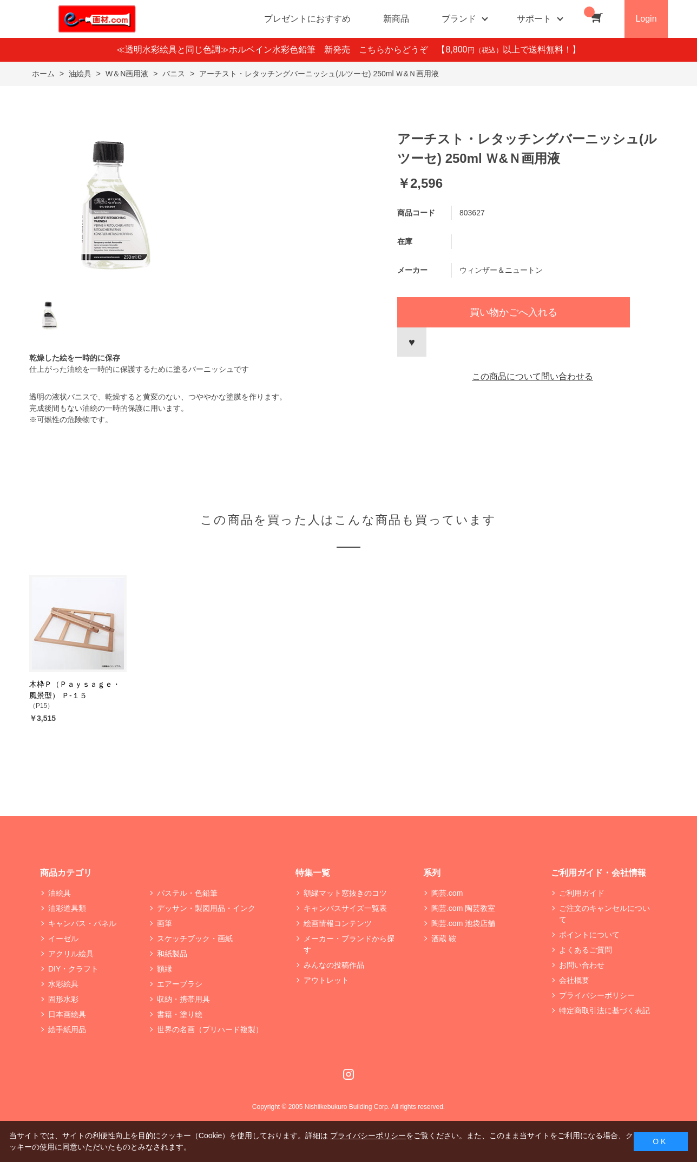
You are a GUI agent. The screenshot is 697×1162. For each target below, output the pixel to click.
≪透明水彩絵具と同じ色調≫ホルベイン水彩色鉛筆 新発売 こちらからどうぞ (276, 49)
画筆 (164, 923)
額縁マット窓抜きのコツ (345, 893)
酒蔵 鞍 (443, 938)
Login (645, 18)
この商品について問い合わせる (532, 376)
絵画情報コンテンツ (338, 923)
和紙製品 (172, 953)
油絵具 (59, 893)
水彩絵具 (63, 984)
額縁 (164, 968)
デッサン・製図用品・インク (206, 908)
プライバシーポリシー (597, 995)
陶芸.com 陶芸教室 (463, 908)
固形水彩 (63, 999)
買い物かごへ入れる (513, 312)
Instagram (348, 1074)
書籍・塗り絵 (179, 1014)
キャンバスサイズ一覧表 (345, 908)
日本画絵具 (67, 1014)
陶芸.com (447, 893)
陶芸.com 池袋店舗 (463, 923)
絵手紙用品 (67, 1029)
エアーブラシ (179, 984)
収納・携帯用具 (183, 999)
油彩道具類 (67, 908)
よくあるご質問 (585, 950)
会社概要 (574, 980)
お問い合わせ (581, 965)
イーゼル (63, 938)
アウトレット (326, 980)
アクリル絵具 (71, 953)
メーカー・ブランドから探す (349, 944)
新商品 (396, 18)
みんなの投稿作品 (334, 965)
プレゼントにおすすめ (307, 18)
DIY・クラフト (73, 968)
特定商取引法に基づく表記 (604, 1010)
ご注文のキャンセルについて (604, 914)
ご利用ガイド (581, 893)
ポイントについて (589, 934)
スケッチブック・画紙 (195, 938)
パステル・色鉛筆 (187, 893)
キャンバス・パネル (82, 923)
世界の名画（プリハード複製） (210, 1029)
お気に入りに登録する (411, 342)
